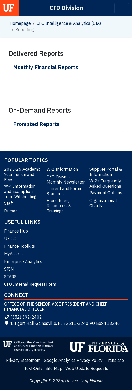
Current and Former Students (65, 191)
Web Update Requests (86, 368)
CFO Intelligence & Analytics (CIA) (69, 23)
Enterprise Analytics (23, 261)
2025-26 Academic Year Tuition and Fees (22, 174)
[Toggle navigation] (121, 8)
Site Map (54, 368)
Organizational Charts (103, 203)
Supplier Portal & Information (105, 172)
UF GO (10, 238)
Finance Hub (16, 231)
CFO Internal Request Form (30, 284)
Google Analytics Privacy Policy (73, 360)
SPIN (9, 269)
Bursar (10, 211)
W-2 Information (62, 169)
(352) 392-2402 (23, 317)
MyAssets (13, 253)
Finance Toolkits (19, 246)
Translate (115, 360)
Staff (9, 203)
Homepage (20, 23)
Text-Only (33, 368)
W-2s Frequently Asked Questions (105, 183)
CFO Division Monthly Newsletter (66, 179)
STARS (10, 276)
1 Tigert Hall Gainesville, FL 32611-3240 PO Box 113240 (62, 323)
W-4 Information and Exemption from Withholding (20, 191)
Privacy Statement (23, 360)
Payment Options (105, 192)
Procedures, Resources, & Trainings (59, 206)
